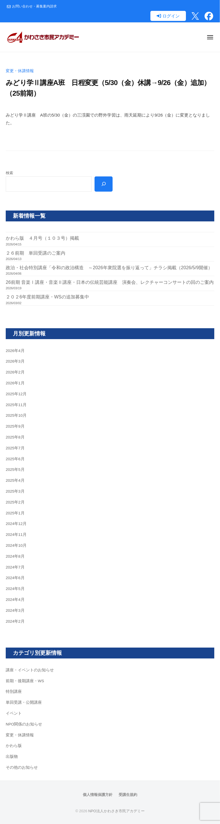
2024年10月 (16, 545)
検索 (9, 173)
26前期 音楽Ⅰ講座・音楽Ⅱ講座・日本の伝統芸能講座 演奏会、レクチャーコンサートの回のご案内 (110, 282)
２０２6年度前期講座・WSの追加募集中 (47, 296)
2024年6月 (15, 578)
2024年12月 (16, 524)
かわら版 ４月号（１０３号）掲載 (42, 238)
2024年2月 (15, 621)
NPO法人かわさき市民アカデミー (116, 811)
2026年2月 (15, 372)
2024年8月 (15, 556)
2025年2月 (15, 502)
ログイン (171, 15)
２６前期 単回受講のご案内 (35, 253)
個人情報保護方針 (98, 794)
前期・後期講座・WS (25, 681)
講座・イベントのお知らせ (30, 670)
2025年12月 (16, 394)
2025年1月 (15, 513)
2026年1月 (15, 383)
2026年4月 (15, 351)
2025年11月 (16, 405)
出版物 (12, 756)
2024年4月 (15, 599)
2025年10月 (16, 415)
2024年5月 (15, 589)
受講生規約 (128, 794)
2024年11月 (16, 534)
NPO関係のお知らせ (24, 724)
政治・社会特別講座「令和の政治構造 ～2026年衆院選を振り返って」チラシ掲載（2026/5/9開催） (109, 267)
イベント (14, 713)
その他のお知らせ (22, 767)
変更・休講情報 (20, 71)
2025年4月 (15, 480)
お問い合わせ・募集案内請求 (34, 6)
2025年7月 (15, 448)
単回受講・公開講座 (24, 702)
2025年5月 (15, 469)
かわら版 (14, 746)
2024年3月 (15, 610)
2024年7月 (15, 567)
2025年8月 (15, 437)
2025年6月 (15, 459)
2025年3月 (15, 491)
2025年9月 (15, 426)
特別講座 (14, 691)
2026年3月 (15, 361)
